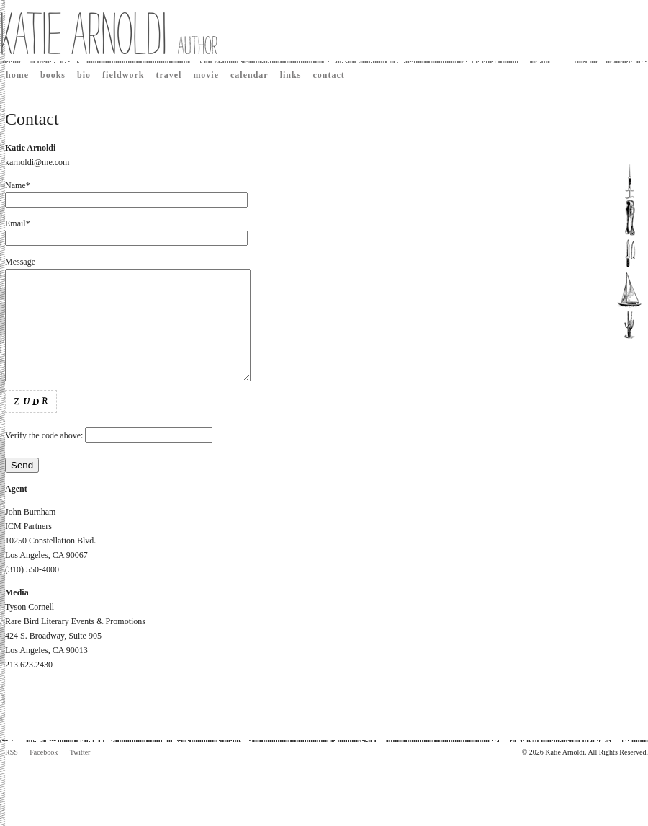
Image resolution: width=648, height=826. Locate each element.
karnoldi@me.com (37, 162)
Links (291, 75)
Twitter (80, 774)
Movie (206, 75)
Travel (168, 75)
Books (53, 75)
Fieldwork (123, 75)
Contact (328, 75)
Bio (84, 75)
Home (17, 75)
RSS (11, 774)
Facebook (44, 774)
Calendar (249, 75)
